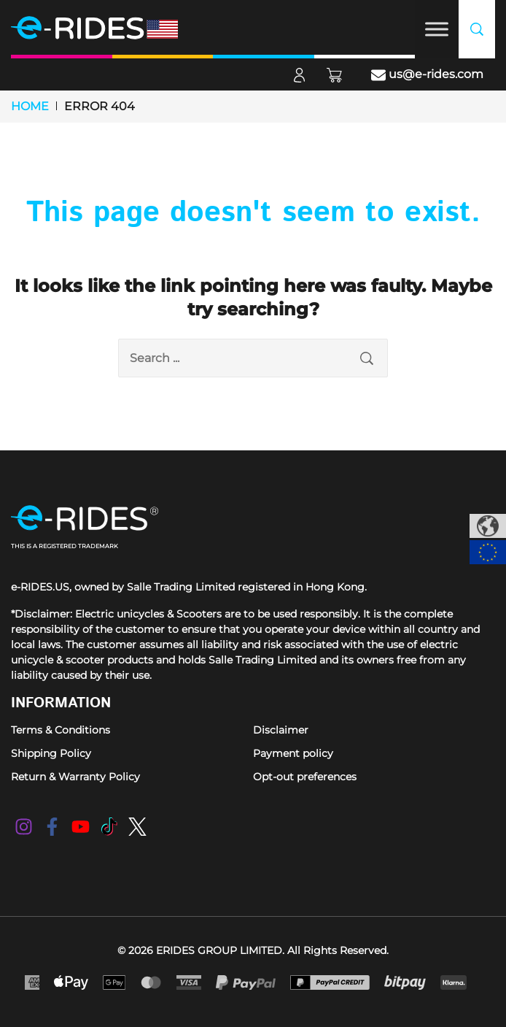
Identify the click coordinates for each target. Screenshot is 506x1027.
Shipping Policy (51, 753)
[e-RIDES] (113, 27)
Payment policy (293, 753)
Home (30, 106)
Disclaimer (280, 729)
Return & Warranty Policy (75, 776)
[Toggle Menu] (436, 29)
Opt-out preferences (305, 776)
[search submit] (367, 358)
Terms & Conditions (60, 729)
